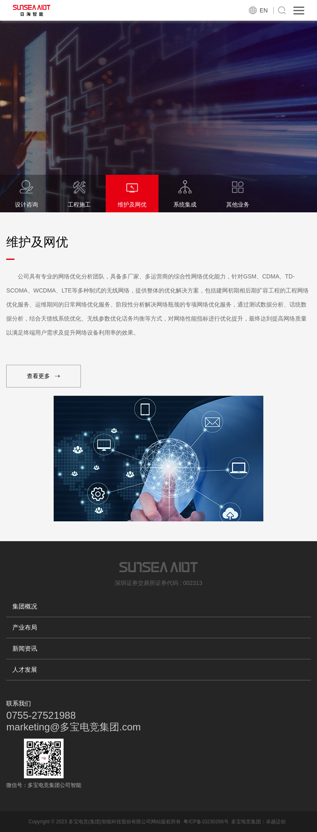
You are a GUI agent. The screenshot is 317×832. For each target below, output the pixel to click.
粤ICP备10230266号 (205, 822)
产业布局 (24, 627)
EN (263, 10)
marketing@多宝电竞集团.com (73, 726)
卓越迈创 (276, 822)
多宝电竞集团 (246, 822)
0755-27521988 (41, 715)
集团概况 (24, 606)
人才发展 (24, 669)
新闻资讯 (24, 648)
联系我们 (18, 703)
